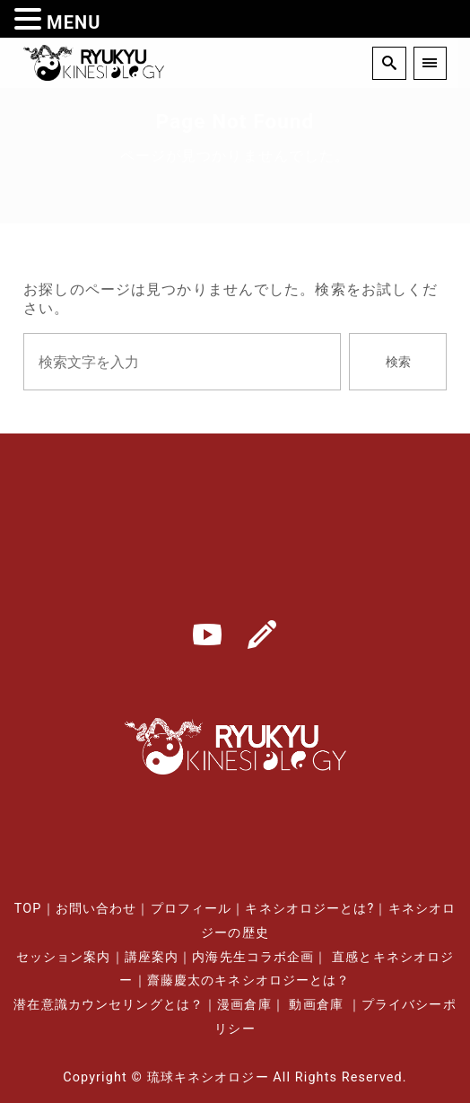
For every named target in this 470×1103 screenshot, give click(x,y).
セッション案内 (63, 957)
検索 (398, 362)
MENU (74, 22)
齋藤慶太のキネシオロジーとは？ (249, 980)
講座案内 (151, 957)
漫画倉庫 (244, 1004)
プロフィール (191, 908)
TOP (28, 908)
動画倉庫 (316, 1004)
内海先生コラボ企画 (253, 957)
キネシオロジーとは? (309, 908)
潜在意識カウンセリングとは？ (108, 1004)
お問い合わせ (96, 908)
